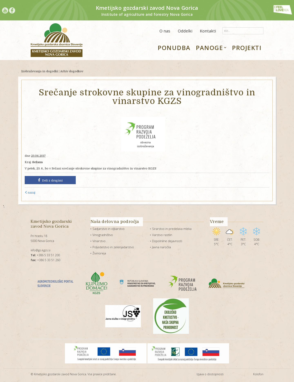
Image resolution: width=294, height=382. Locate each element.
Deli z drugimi (50, 180)
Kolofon (258, 374)
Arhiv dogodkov (71, 71)
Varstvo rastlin (162, 235)
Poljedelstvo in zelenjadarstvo (113, 247)
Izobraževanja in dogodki (39, 71)
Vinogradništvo (102, 235)
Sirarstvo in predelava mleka (172, 229)
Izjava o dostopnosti (210, 374)
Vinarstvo (99, 241)
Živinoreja (99, 253)
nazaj (30, 192)
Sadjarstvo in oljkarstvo (108, 229)
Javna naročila (161, 247)
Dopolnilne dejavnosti (167, 241)
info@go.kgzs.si (40, 250)
